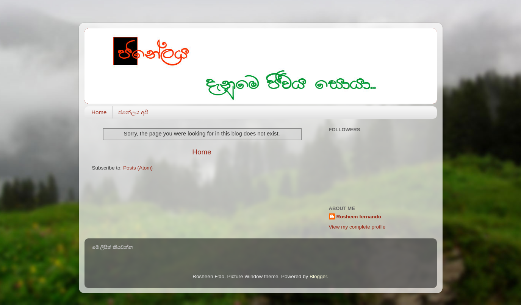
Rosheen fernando (359, 216)
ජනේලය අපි (133, 112)
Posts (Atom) (138, 168)
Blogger (318, 276)
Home (98, 112)
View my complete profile (357, 227)
